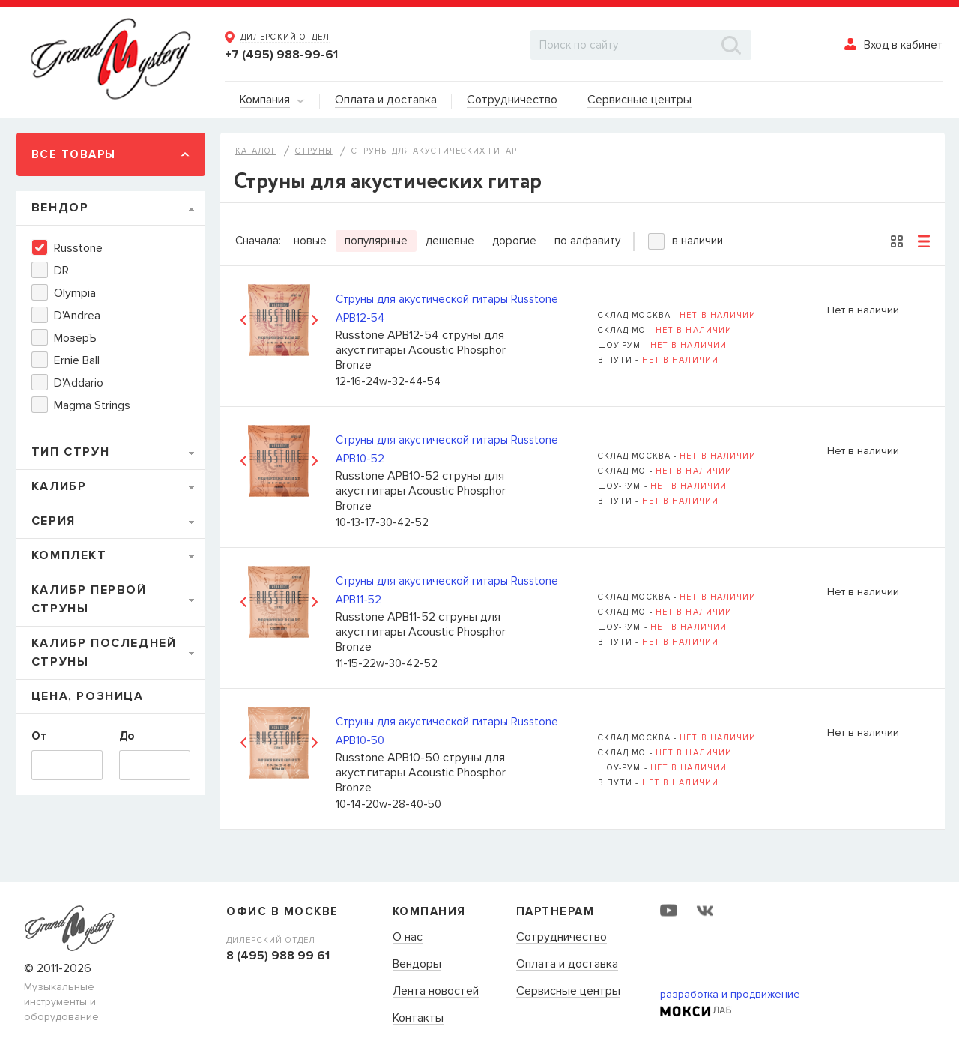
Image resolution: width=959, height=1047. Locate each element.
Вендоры (417, 965)
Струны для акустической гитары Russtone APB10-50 (447, 731)
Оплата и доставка (567, 965)
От (38, 736)
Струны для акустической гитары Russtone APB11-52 (447, 590)
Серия (53, 520)
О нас (408, 938)
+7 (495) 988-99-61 (281, 54)
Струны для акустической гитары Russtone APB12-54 (447, 308)
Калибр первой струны (89, 599)
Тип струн (70, 451)
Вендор (60, 207)
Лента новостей (436, 992)
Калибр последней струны (104, 652)
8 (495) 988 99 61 (278, 955)
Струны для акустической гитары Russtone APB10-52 (447, 449)
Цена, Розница (87, 696)
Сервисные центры (568, 992)
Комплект (69, 555)
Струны (314, 151)
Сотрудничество (561, 938)
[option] (279, 319)
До (126, 736)
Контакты (418, 1019)
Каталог (255, 151)
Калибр (59, 486)
